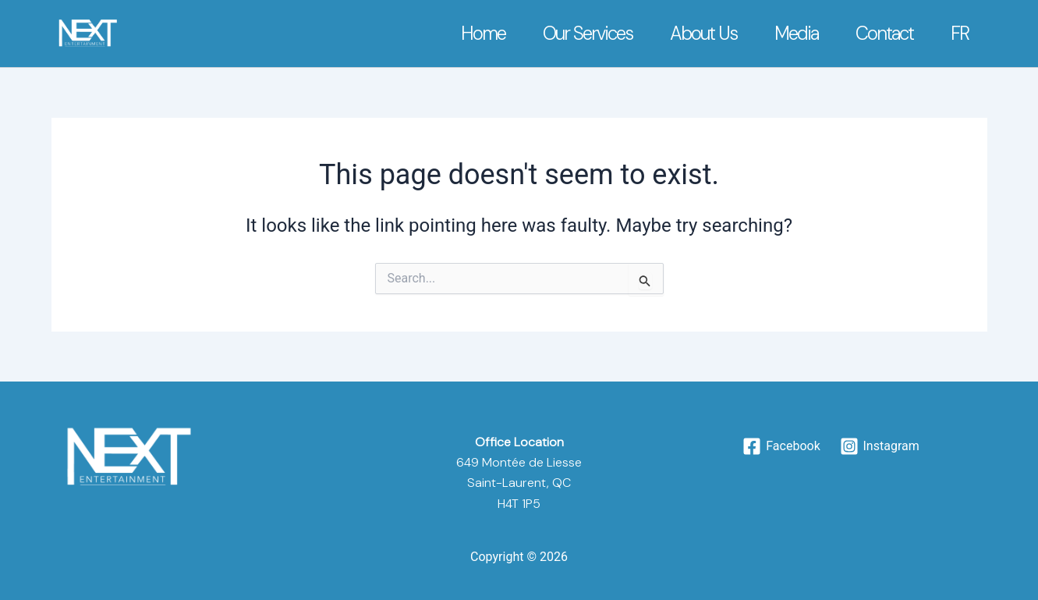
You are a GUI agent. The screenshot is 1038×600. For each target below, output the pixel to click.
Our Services (587, 33)
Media (796, 33)
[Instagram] (879, 446)
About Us (703, 33)
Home (483, 33)
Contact (884, 33)
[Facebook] (781, 446)
